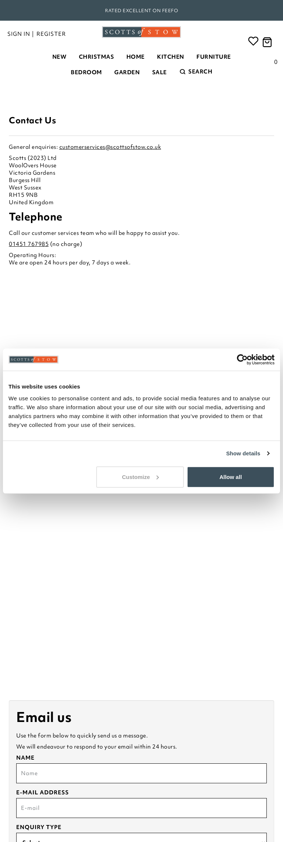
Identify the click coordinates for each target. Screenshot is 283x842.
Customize (140, 476)
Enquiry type (39, 827)
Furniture (213, 57)
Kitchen (170, 57)
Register (51, 34)
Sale (159, 72)
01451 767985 (29, 244)
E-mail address (42, 792)
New (59, 57)
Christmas (96, 57)
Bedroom (86, 72)
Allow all (230, 476)
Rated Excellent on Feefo (141, 10)
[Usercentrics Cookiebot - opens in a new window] (242, 359)
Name (25, 757)
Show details (243, 453)
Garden (127, 72)
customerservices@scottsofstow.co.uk (110, 147)
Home (135, 57)
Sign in (18, 34)
